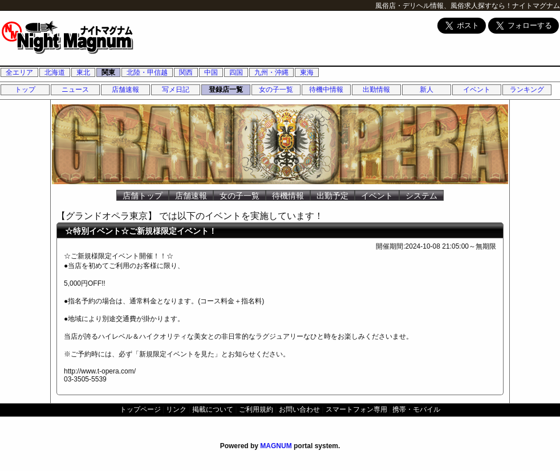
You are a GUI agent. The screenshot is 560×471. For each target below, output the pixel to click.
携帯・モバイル (416, 409)
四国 (236, 72)
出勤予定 (332, 195)
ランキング (527, 90)
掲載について (212, 409)
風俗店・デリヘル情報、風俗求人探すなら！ (443, 6)
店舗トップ (143, 195)
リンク (176, 409)
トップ (25, 90)
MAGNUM (275, 446)
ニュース (75, 90)
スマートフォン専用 (356, 409)
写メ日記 (175, 90)
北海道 (54, 72)
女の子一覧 (276, 90)
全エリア (19, 72)
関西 (186, 72)
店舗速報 (125, 90)
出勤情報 (376, 90)
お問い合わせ (299, 409)
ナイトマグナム (536, 6)
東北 (83, 72)
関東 (108, 72)
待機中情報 (326, 90)
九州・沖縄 (271, 72)
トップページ (140, 409)
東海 (307, 72)
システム (421, 195)
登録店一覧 (226, 90)
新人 (426, 90)
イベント (476, 90)
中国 (211, 72)
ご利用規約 (256, 409)
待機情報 (288, 195)
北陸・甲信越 (147, 72)
